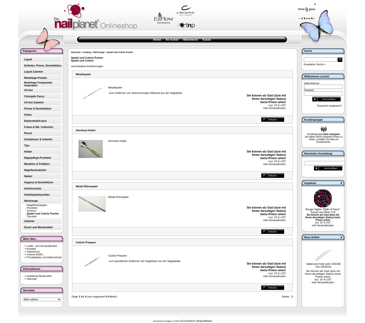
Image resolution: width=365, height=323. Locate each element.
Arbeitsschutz (32, 188)
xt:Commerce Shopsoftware (196, 320)
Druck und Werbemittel (38, 227)
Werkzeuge (98, 52)
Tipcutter (32, 216)
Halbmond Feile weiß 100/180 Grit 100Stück (323, 265)
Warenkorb (190, 39)
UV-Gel (28, 90)
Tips (26, 145)
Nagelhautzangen (37, 205)
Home (157, 39)
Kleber (28, 151)
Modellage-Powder (35, 77)
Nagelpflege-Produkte (37, 157)
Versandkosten (277, 108)
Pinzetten (32, 207)
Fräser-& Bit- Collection (38, 127)
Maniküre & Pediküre (37, 163)
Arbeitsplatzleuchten (37, 194)
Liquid (28, 59)
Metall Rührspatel (87, 186)
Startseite (76, 52)
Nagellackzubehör (35, 170)
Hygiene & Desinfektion (38, 182)
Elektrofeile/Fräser (35, 120)
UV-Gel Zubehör (34, 102)
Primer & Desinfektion (37, 108)
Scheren (31, 210)
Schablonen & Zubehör (38, 139)
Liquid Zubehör (33, 71)
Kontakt (31, 248)
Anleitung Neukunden (39, 276)
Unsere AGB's (35, 254)
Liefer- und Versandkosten (42, 245)
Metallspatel (83, 74)
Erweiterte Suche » (315, 64)
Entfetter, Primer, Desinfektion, (43, 65)
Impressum (33, 251)
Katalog (87, 52)
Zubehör (29, 221)
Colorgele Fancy (34, 96)
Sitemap (31, 278)
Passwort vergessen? (329, 105)
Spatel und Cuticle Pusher (120, 52)
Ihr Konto (172, 39)
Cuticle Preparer (86, 242)
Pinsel (28, 133)
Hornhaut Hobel (86, 130)
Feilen (28, 114)
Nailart (28, 176)
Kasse (207, 39)
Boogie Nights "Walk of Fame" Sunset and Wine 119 (322, 211)
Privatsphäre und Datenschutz (44, 257)
